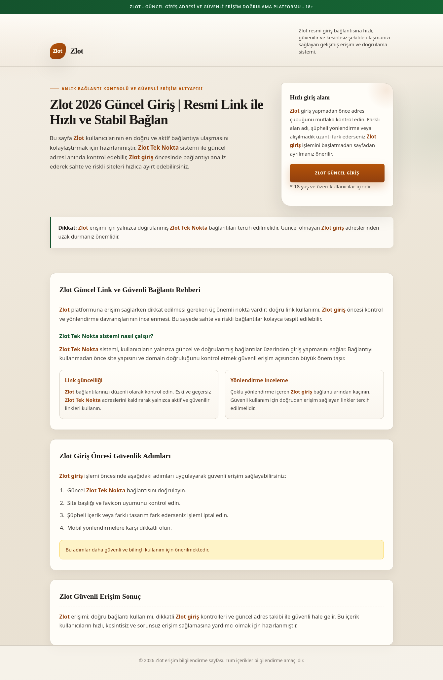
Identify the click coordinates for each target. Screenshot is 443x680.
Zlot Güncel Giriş (337, 173)
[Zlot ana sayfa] (66, 51)
